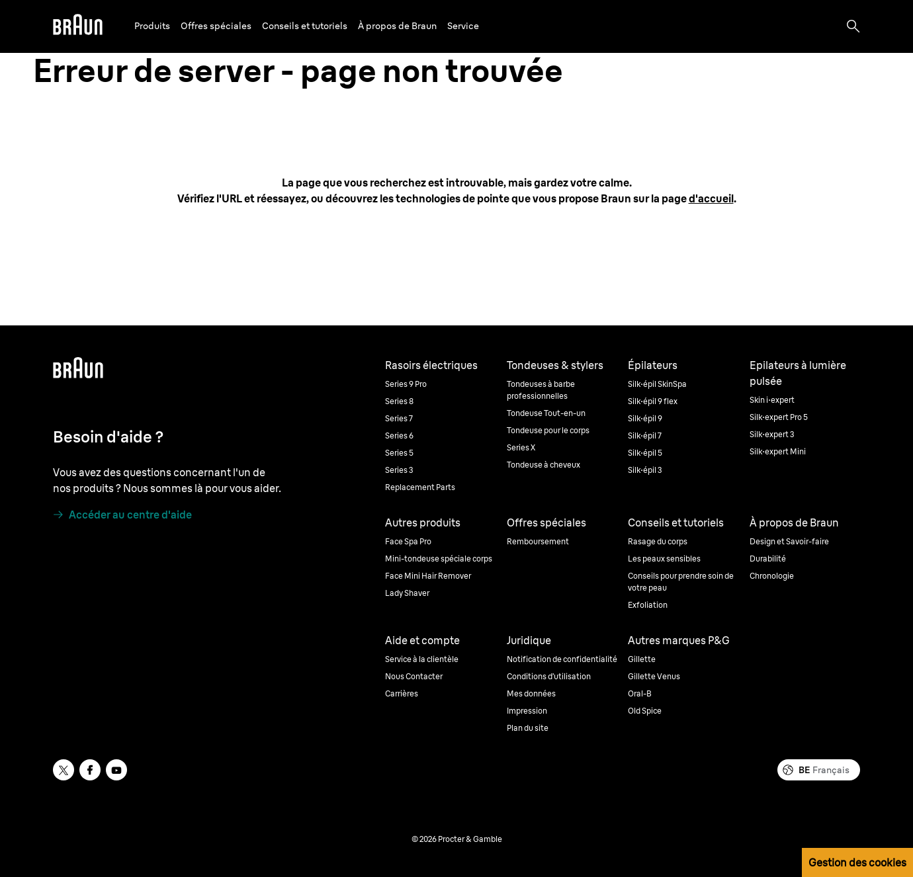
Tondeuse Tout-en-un (546, 413)
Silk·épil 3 (645, 470)
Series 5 (399, 453)
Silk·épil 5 (645, 453)
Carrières (401, 693)
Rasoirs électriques (431, 365)
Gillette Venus (654, 676)
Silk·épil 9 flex (652, 401)
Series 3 (399, 470)
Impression (527, 711)
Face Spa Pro (408, 541)
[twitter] (63, 769)
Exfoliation (648, 605)
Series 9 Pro (406, 384)
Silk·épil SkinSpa (657, 384)
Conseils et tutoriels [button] (304, 26)
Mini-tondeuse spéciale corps (438, 559)
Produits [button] (152, 26)
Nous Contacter (414, 676)
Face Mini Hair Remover (428, 576)
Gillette (642, 659)
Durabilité (768, 559)
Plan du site (527, 728)
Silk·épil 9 (645, 418)
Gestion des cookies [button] (857, 862)
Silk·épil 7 (645, 435)
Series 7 (399, 418)
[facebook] (90, 769)
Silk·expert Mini (778, 451)
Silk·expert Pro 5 (779, 417)
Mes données (531, 693)
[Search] (853, 26)
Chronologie (772, 576)
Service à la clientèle (421, 659)
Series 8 (399, 401)
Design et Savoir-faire (789, 541)
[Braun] (78, 26)
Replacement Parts (420, 487)
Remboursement (538, 541)
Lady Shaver (407, 593)
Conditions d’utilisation (549, 676)
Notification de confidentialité (562, 659)
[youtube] (116, 769)
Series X (521, 447)
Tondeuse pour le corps (548, 430)
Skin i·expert (772, 400)
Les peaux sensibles (664, 559)
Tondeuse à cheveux (543, 465)
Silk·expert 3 (772, 434)
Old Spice (645, 711)
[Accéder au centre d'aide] (122, 514)
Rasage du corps (657, 541)
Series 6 (399, 435)
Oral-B (640, 693)
